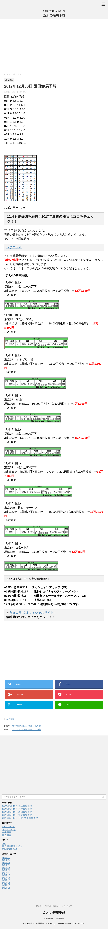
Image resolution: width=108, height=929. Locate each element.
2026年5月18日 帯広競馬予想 (17, 815)
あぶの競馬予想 (54, 15)
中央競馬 (6, 832)
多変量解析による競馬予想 (54, 918)
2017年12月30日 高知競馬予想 (26, 729)
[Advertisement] (54, 45)
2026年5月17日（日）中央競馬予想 (20, 818)
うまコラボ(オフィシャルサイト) (32, 612)
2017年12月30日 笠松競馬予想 (26, 726)
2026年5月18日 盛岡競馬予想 (17, 812)
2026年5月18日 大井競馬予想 (17, 806)
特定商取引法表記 (51, 906)
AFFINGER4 (79, 923)
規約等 (38, 906)
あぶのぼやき (9, 829)
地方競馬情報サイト (12, 846)
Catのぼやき (8, 826)
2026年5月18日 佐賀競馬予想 (17, 809)
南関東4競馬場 (9, 849)
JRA (4, 843)
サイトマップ (67, 906)
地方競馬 (10, 719)
